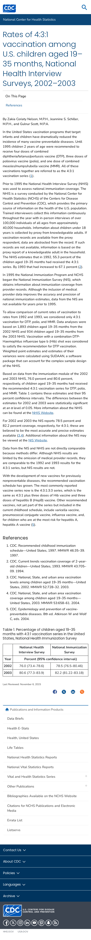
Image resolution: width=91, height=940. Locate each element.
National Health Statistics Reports (32, 757)
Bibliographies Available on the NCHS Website (42, 796)
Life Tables (15, 748)
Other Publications (20, 786)
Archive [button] (11, 896)
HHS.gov (8, 931)
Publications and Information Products (36, 709)
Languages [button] (14, 884)
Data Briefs (15, 718)
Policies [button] (11, 873)
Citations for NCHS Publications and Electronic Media (41, 808)
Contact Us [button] (14, 850)
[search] (84, 8)
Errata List (14, 820)
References (14, 105)
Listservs (13, 830)
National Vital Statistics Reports (30, 767)
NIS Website (37, 440)
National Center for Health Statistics (29, 19)
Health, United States (23, 738)
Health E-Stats (18, 728)
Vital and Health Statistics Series (31, 776)
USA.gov (23, 931)
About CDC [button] (14, 861)
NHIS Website (42, 413)
